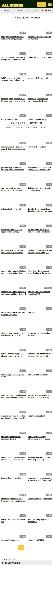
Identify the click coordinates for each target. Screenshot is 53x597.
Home (6, 10)
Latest (9, 128)
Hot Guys (33, 10)
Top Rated (19, 128)
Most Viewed (31, 128)
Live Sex (46, 10)
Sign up (41, 4)
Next (29, 548)
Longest (43, 128)
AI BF (20, 10)
